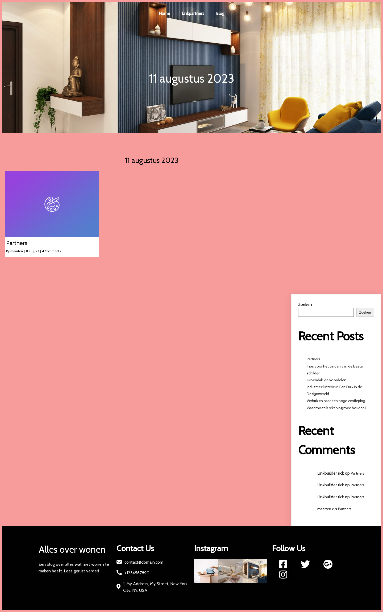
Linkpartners (193, 13)
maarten (16, 251)
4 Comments (51, 251)
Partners (313, 359)
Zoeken (305, 304)
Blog (220, 13)
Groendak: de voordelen (327, 380)
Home (164, 13)
